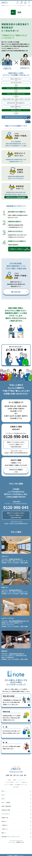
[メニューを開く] (29, 2)
